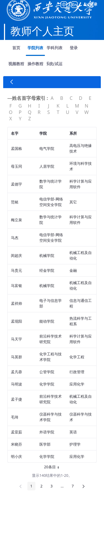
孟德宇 (16, 184)
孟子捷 (16, 399)
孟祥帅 (16, 303)
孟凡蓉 (16, 371)
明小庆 (16, 456)
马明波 (16, 384)
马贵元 (16, 270)
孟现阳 (16, 321)
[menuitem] (16, 48)
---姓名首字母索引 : (27, 98)
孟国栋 (16, 148)
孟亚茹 (16, 431)
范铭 (14, 201)
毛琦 (14, 417)
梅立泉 (16, 219)
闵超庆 (16, 255)
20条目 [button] (52, 467)
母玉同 (16, 166)
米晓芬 (16, 444)
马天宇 (16, 339)
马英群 (16, 356)
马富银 (16, 285)
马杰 (14, 237)
